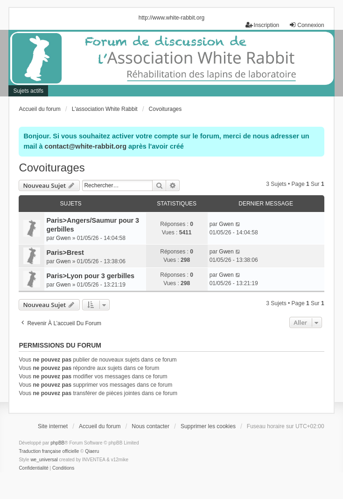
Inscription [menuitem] (262, 24)
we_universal (43, 459)
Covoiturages (51, 167)
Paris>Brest (65, 252)
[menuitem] (33, 468)
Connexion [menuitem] (306, 24)
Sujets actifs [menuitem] (28, 91)
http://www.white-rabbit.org (171, 17)
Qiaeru (92, 451)
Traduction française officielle (49, 451)
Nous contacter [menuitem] (150, 426)
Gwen (63, 238)
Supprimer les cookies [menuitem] (208, 426)
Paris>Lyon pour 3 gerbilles (90, 276)
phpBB (57, 442)
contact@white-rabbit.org (85, 146)
